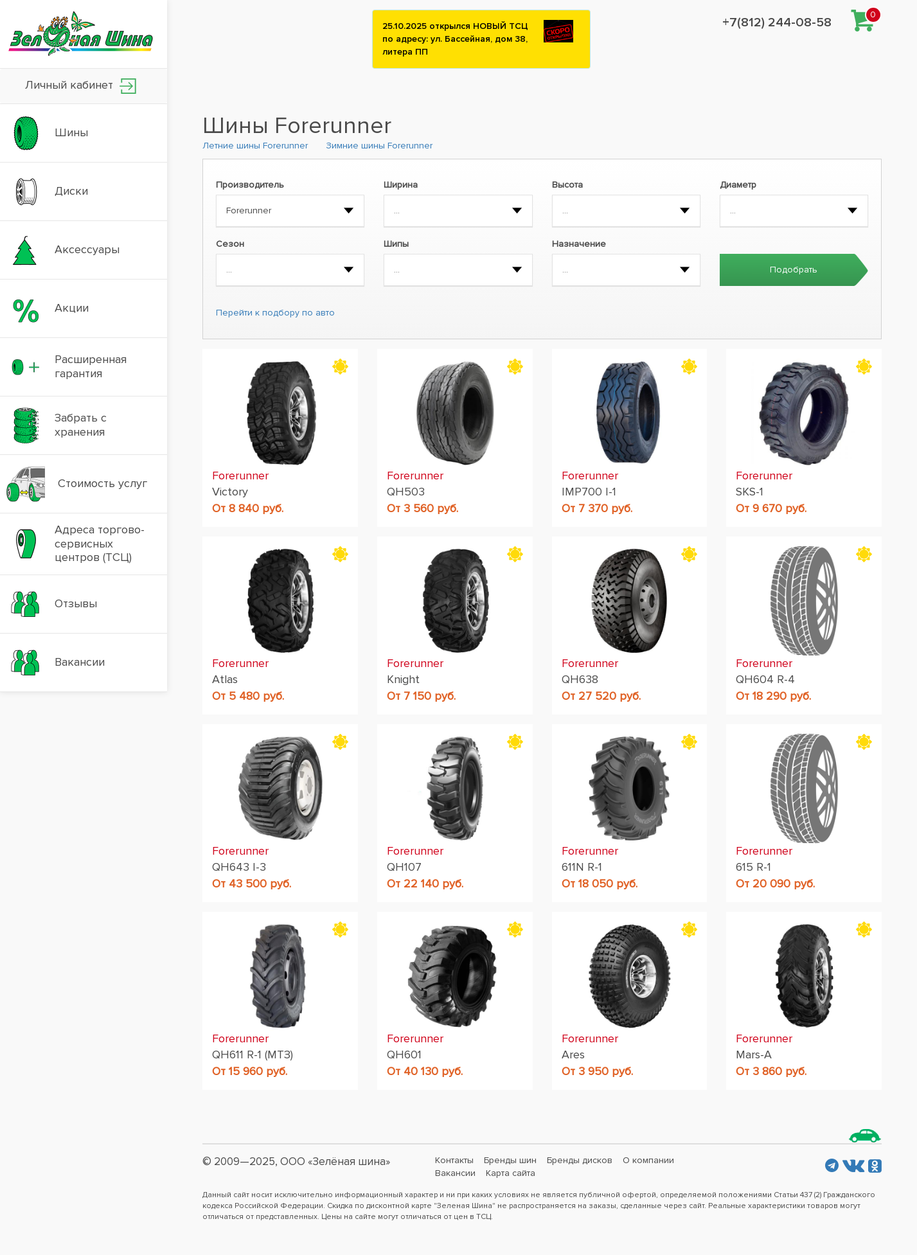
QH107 (404, 867)
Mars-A (754, 1054)
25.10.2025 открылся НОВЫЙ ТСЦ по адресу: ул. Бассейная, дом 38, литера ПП (455, 39)
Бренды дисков (579, 1160)
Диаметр (738, 184)
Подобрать (793, 269)
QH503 (406, 492)
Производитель (250, 184)
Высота (567, 184)
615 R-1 (753, 867)
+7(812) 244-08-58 (777, 22)
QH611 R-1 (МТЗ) (252, 1054)
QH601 (404, 1054)
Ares (573, 1054)
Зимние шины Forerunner (379, 145)
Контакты (454, 1160)
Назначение (579, 243)
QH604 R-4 (765, 679)
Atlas (225, 679)
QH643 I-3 (239, 867)
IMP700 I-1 (589, 492)
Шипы (396, 243)
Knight (403, 679)
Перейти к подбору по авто (275, 312)
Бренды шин (510, 1160)
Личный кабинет (80, 86)
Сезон (230, 243)
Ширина (401, 184)
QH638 (580, 679)
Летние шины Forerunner (255, 145)
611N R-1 (582, 867)
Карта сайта (510, 1173)
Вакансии (455, 1173)
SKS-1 (749, 492)
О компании (648, 1160)
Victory (230, 492)
